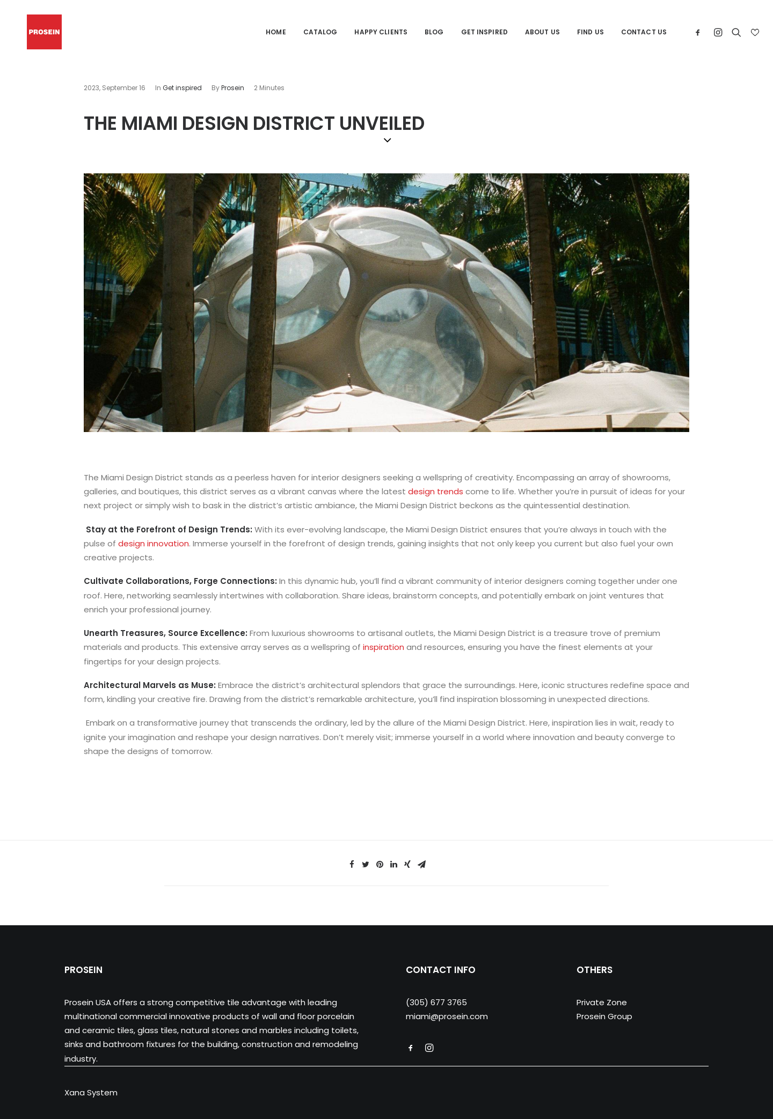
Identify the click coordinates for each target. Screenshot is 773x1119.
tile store (102, 774)
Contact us (644, 31)
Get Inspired (484, 31)
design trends (435, 491)
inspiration (383, 647)
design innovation (153, 543)
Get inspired (182, 87)
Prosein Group (604, 1016)
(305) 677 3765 (436, 1002)
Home (276, 31)
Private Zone (602, 1002)
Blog (434, 31)
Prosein (232, 87)
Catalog (320, 31)
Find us (590, 31)
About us (542, 31)
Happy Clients (380, 31)
